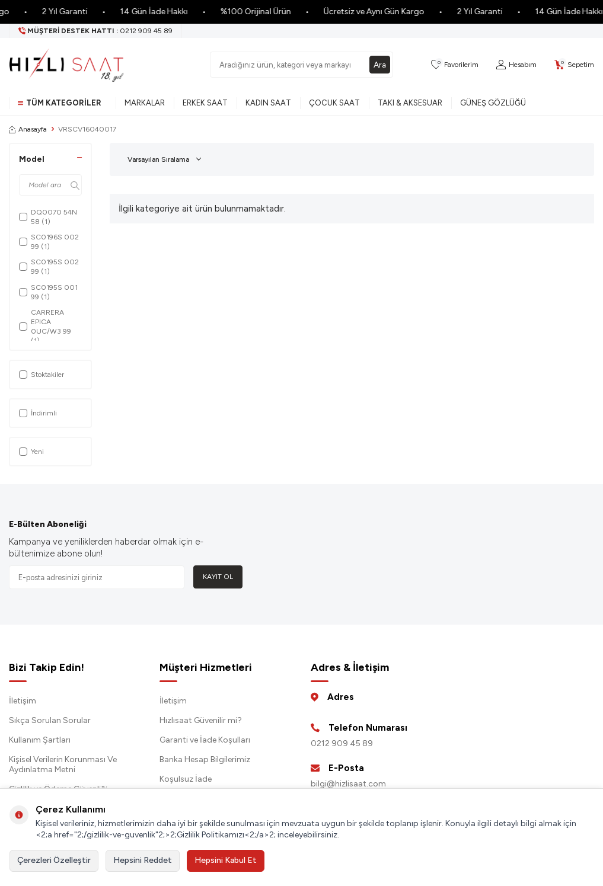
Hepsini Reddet (142, 860)
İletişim (22, 701)
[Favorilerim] (454, 65)
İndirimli (38, 413)
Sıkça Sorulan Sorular (50, 720)
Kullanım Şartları (40, 740)
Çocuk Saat (334, 102)
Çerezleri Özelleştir (54, 860)
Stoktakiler (41, 374)
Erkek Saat (205, 102)
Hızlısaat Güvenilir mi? (200, 720)
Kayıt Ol (218, 576)
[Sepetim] (574, 65)
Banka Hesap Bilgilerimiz (204, 759)
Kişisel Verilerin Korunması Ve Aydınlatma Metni (63, 764)
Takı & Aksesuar (410, 102)
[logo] (66, 64)
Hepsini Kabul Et (225, 860)
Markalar (145, 102)
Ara (379, 64)
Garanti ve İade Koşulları (204, 740)
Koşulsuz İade (185, 779)
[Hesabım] (516, 65)
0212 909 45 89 (342, 743)
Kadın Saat (268, 102)
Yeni (31, 451)
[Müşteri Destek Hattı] (95, 31)
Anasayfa (28, 129)
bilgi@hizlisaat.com (348, 784)
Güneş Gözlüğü (493, 102)
